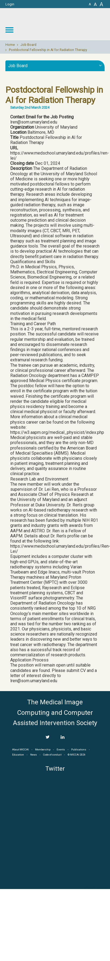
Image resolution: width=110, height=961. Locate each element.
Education (18, 754)
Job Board (28, 45)
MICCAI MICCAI (66, 24)
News (33, 754)
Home (10, 45)
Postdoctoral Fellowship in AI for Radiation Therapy (48, 50)
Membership (42, 749)
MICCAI (55, 859)
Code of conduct (52, 754)
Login (9, 4)
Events (61, 749)
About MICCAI (20, 749)
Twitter (55, 768)
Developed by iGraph (95, 887)
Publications (78, 749)
